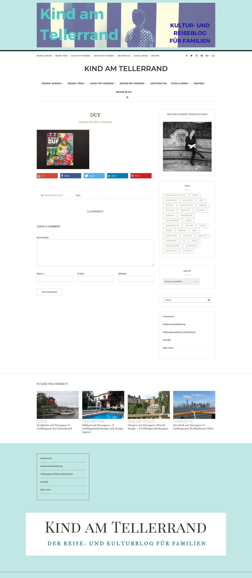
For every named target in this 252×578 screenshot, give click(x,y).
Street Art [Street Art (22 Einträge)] (202, 236)
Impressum (168, 316)
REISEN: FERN (61, 55)
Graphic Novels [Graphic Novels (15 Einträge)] (186, 205)
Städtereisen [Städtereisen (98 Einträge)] (171, 241)
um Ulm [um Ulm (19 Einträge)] (195, 241)
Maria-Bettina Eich (54, 195)
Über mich (168, 348)
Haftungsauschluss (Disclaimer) (179, 332)
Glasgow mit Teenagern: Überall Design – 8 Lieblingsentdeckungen (148, 427)
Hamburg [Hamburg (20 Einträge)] (202, 205)
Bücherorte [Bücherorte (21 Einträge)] (188, 200)
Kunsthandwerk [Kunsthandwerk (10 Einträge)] (172, 220)
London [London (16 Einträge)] (188, 220)
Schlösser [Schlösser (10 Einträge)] (187, 236)
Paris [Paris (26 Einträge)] (194, 231)
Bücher (155, 55)
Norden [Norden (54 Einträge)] (202, 226)
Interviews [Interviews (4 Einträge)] (200, 210)
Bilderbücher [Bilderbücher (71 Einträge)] (171, 200)
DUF (95, 115)
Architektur (124, 55)
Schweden (42, 421)
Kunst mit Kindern (80, 55)
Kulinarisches (180, 421)
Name (40, 273)
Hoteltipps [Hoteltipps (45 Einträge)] (170, 210)
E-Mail (81, 273)
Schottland (149, 421)
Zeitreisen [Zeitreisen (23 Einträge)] (187, 251)
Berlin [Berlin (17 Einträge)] (195, 195)
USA (191, 421)
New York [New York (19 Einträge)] (189, 226)
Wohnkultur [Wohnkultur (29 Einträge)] (191, 246)
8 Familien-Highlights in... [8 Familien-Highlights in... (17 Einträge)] (176, 195)
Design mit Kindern (104, 55)
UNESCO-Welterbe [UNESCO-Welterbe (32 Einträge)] (173, 246)
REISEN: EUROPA (44, 55)
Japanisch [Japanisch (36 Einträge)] (170, 215)
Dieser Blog (124, 92)
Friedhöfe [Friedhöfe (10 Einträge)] (170, 205)
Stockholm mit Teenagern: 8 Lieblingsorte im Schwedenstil (54, 427)
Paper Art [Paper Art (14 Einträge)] (182, 231)
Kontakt (167, 340)
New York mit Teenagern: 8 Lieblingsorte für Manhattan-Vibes (193, 427)
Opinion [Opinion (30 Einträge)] (169, 231)
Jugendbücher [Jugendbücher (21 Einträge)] (186, 215)
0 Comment (106, 122)
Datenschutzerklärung (174, 324)
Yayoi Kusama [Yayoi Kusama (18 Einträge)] (171, 251)
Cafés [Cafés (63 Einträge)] (201, 200)
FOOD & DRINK (141, 55)
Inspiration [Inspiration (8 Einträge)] (185, 210)
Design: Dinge (89, 421)
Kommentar (43, 237)
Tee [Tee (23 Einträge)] (184, 241)
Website (122, 273)
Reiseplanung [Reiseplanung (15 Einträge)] (171, 236)
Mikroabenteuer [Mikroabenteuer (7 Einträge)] (172, 226)
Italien (101, 421)
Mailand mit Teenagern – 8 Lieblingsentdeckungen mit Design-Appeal (103, 429)
